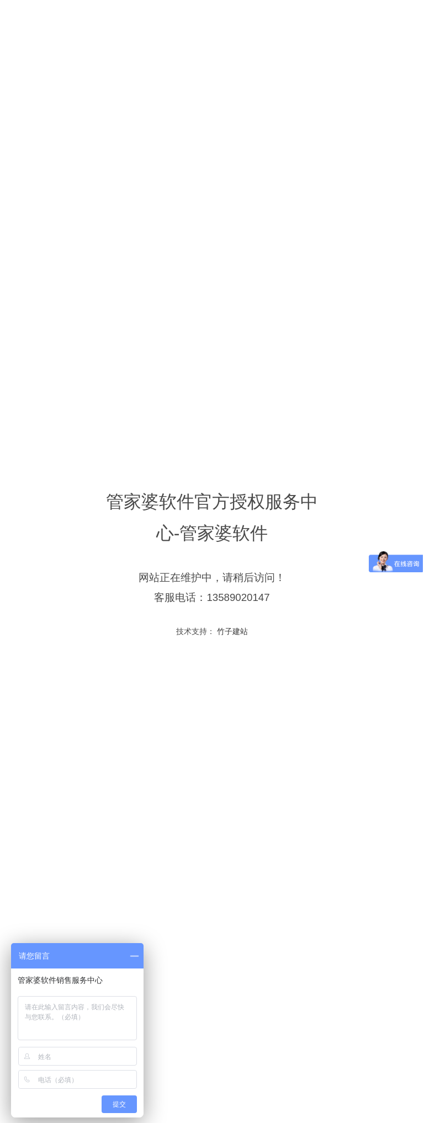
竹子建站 (231, 631)
